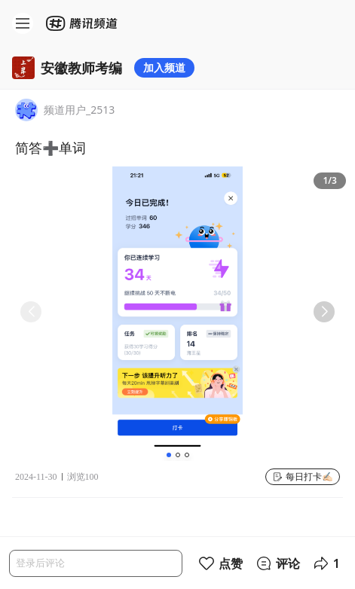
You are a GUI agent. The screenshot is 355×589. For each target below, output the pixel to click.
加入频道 (164, 67)
